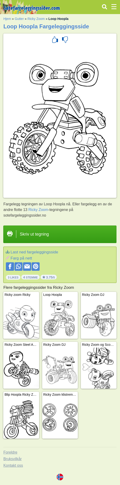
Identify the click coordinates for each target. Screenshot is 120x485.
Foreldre (10, 452)
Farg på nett (21, 258)
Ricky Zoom (36, 19)
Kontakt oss (13, 465)
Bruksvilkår (12, 459)
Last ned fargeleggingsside (34, 252)
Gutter (19, 19)
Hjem (7, 19)
